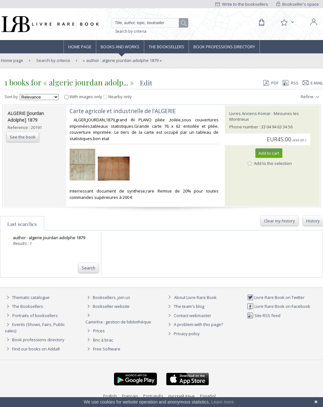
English (110, 396)
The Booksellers (166, 47)
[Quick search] (148, 23)
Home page (79, 47)
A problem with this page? (194, 324)
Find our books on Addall (32, 349)
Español (208, 396)
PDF (271, 83)
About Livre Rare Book (195, 297)
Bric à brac (103, 340)
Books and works (120, 47)
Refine (311, 97)
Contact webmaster (188, 315)
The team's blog (185, 306)
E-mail (312, 83)
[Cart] (261, 22)
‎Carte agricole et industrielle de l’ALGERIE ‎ (123, 111)
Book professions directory (224, 47)
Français (130, 396)
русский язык (181, 396)
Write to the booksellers (241, 4)
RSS (290, 83)
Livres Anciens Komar (250, 113)
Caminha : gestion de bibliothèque (118, 322)
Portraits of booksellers (35, 315)
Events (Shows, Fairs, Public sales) (35, 327)
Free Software (106, 349)
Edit (146, 82)
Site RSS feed (263, 315)
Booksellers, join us (107, 297)
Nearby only (117, 96)
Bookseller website (107, 306)
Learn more (222, 401)
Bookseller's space (297, 4)
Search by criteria (130, 31)
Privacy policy (183, 333)
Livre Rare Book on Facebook (278, 306)
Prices (99, 331)
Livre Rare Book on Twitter (276, 297)
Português (153, 396)
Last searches (22, 224)
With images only (83, 96)
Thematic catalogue (27, 297)
